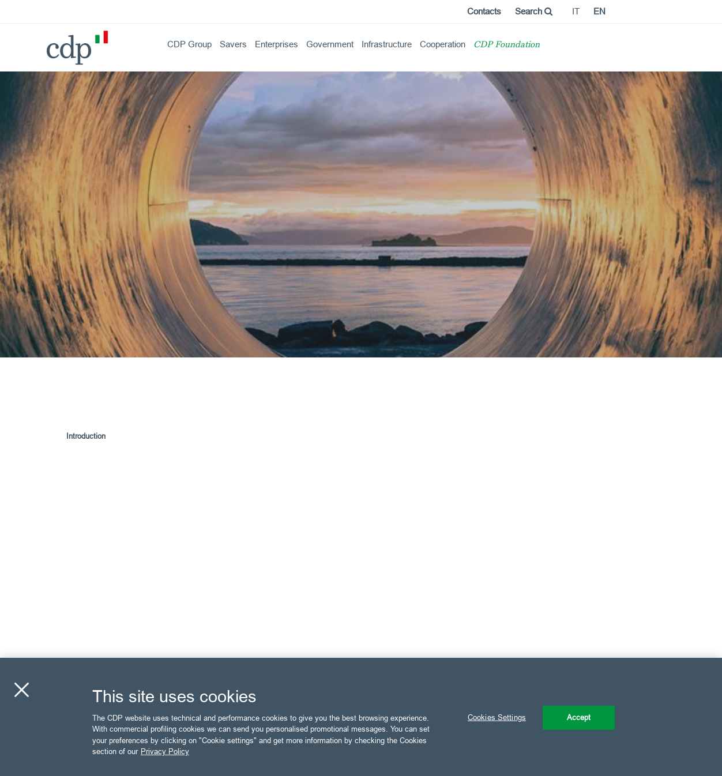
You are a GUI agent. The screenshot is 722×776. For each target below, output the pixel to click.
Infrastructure (387, 44)
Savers (233, 44)
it (576, 11)
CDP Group (189, 44)
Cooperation (442, 44)
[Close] (21, 690)
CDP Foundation (506, 45)
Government (330, 44)
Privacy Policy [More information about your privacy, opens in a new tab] (165, 751)
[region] (361, 717)
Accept (579, 717)
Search (533, 11)
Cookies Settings (497, 717)
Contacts (484, 11)
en (599, 11)
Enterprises (276, 44)
